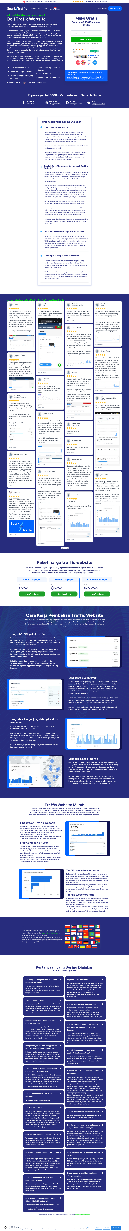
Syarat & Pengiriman (101, 1199)
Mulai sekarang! (86, 39)
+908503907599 (22, 1209)
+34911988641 (24, 1194)
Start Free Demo (32, 535)
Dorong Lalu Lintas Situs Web (75, 1196)
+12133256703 (29, 1192)
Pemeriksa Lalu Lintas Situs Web (76, 1191)
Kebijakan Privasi (100, 1202)
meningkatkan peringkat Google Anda (47, 1018)
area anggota (102, 8)
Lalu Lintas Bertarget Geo (74, 1194)
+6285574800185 (26, 1203)
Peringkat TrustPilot (98, 104)
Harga (33, 8)
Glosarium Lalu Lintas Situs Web (76, 1202)
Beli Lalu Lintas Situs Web (73, 1199)
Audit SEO (68, 1204)
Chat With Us (40, 1191)
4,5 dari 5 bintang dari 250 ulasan (96, 1)
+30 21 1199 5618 (23, 1197)
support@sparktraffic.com (50, 873)
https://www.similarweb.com (77, 1035)
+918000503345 (22, 1206)
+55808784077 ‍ (25, 1200)
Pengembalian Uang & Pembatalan (105, 1205)
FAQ (39, 8)
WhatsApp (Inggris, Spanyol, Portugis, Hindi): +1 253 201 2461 (49, 1200)
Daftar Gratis (115, 8)
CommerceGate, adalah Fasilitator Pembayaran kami (48, 1211)
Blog (45, 8)
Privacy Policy (84, 1225)
